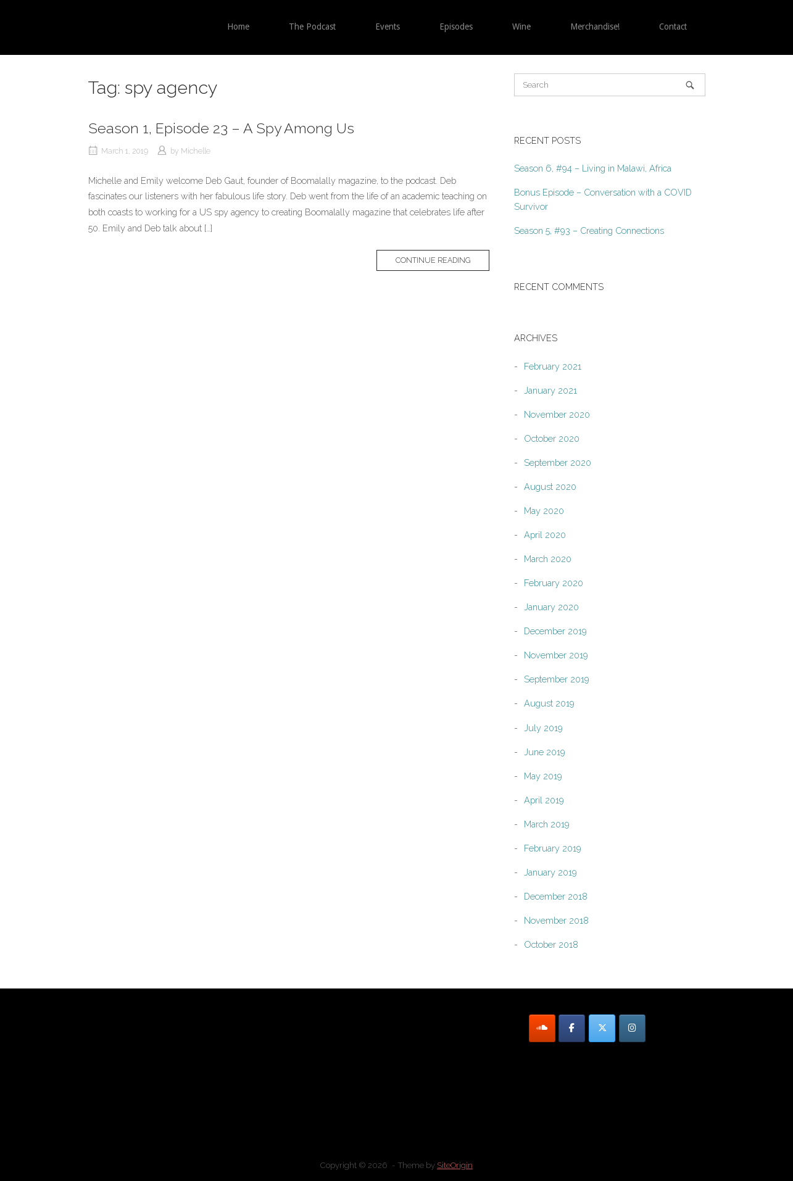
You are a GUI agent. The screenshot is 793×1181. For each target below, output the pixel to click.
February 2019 (552, 848)
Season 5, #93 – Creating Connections (589, 230)
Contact (673, 26)
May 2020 (544, 510)
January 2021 (550, 390)
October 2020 (551, 438)
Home (238, 26)
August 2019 (549, 703)
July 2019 (543, 728)
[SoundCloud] (542, 1028)
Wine (521, 26)
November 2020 (557, 414)
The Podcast (312, 26)
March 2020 (547, 558)
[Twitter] (602, 1028)
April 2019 (544, 800)
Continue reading (433, 260)
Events (387, 26)
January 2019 (550, 872)
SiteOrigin (455, 1165)
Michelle (195, 150)
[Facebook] (571, 1028)
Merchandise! (595, 26)
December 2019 (555, 631)
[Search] (690, 84)
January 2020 (551, 607)
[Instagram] (632, 1028)
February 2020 (553, 583)
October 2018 (551, 944)
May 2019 (543, 776)
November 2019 (556, 655)
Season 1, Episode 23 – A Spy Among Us (221, 128)
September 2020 (557, 462)
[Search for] (609, 84)
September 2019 (556, 679)
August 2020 (550, 486)
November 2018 (556, 920)
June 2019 (544, 752)
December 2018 (555, 896)
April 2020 (545, 534)
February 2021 (552, 366)
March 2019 (547, 824)
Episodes (456, 26)
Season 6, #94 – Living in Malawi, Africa (592, 168)
